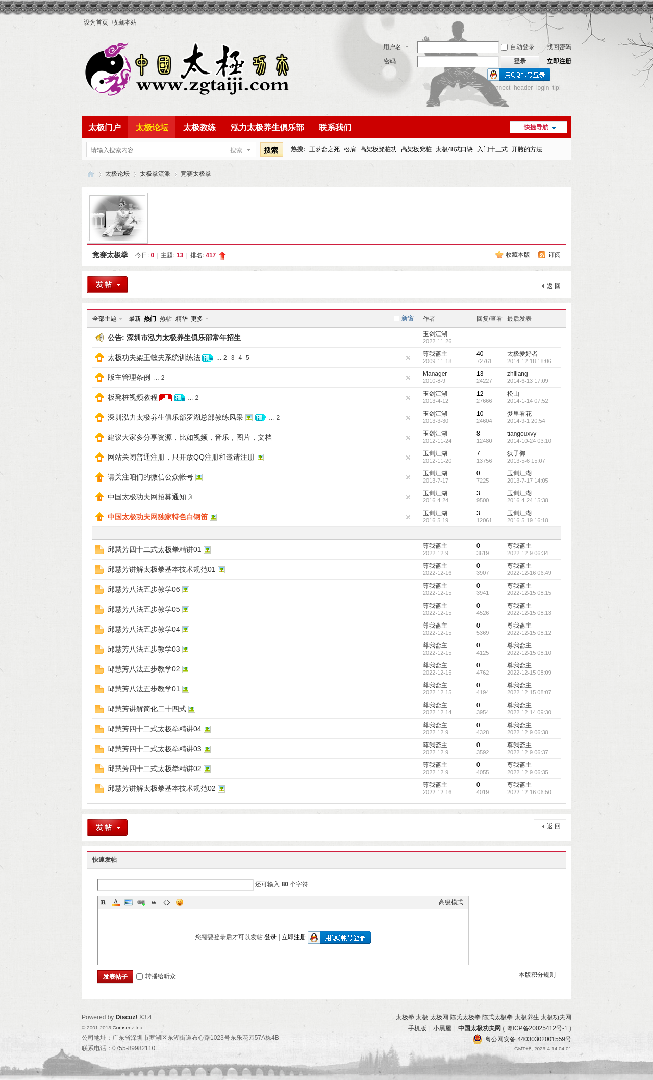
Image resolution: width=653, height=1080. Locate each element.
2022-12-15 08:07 (529, 692)
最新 (135, 318)
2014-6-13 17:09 (527, 381)
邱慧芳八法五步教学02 (144, 669)
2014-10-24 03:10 (529, 441)
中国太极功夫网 (91, 173)
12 (479, 393)
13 (479, 373)
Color (116, 902)
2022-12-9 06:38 (527, 732)
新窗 (407, 318)
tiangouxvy (521, 433)
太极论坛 (152, 127)
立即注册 (559, 61)
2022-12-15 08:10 (529, 653)
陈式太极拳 (497, 1017)
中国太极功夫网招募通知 (147, 497)
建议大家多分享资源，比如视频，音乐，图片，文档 (190, 437)
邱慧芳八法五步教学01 (144, 689)
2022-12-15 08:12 (529, 633)
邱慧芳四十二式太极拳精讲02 (155, 768)
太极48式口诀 (454, 149)
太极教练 (199, 127)
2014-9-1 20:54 (526, 421)
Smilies (179, 902)
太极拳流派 (155, 173)
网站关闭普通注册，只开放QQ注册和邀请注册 (181, 457)
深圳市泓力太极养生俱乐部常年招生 (184, 337)
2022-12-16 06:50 (529, 792)
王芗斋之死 (324, 149)
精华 (181, 318)
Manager (435, 373)
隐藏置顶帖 (408, 358)
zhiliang (517, 373)
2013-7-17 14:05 (527, 480)
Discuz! (127, 1017)
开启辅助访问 (568, 22)
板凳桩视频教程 (133, 397)
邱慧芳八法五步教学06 (144, 589)
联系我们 (335, 127)
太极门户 (104, 127)
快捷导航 (536, 127)
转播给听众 (156, 976)
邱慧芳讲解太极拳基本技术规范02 (162, 788)
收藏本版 (519, 254)
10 (479, 413)
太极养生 (527, 1017)
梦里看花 (519, 413)
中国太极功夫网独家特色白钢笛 (158, 517)
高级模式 (451, 902)
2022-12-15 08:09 (529, 672)
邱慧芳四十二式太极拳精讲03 (155, 749)
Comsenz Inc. (127, 1027)
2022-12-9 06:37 (527, 752)
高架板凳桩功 (378, 149)
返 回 (554, 286)
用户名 (392, 47)
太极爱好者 (522, 353)
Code (167, 902)
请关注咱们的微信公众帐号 (150, 477)
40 (479, 353)
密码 (390, 61)
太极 (422, 1017)
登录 (270, 937)
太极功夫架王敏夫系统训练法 (154, 357)
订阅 (554, 254)
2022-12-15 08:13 (529, 613)
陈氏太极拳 (465, 1017)
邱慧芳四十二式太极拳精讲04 (155, 729)
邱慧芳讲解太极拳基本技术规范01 (162, 569)
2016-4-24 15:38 (527, 500)
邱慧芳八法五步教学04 (144, 629)
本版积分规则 (537, 974)
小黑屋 (442, 1028)
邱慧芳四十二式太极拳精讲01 (155, 549)
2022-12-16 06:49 (529, 573)
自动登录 (518, 47)
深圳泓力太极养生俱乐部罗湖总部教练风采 (175, 417)
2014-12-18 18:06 (529, 361)
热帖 (166, 318)
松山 (513, 393)
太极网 (439, 1017)
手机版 (417, 1028)
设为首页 (96, 22)
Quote (154, 902)
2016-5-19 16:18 (527, 520)
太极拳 (405, 1017)
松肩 (350, 149)
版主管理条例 (129, 377)
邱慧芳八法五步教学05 (144, 609)
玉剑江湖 (435, 334)
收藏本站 (124, 22)
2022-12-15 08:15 (529, 593)
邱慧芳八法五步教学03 (144, 649)
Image (128, 902)
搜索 (236, 150)
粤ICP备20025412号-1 (537, 1028)
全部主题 (104, 318)
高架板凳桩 (416, 149)
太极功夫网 (556, 1017)
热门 (150, 318)
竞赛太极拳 (196, 173)
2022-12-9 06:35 (527, 772)
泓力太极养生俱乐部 (267, 127)
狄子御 (516, 453)
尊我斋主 (435, 353)
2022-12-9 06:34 (527, 553)
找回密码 (559, 47)
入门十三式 (492, 149)
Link (141, 902)
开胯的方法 (527, 149)
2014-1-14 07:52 (527, 401)
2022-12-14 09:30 (529, 712)
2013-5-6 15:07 (526, 461)
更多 (197, 318)
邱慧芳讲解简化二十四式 (147, 709)
